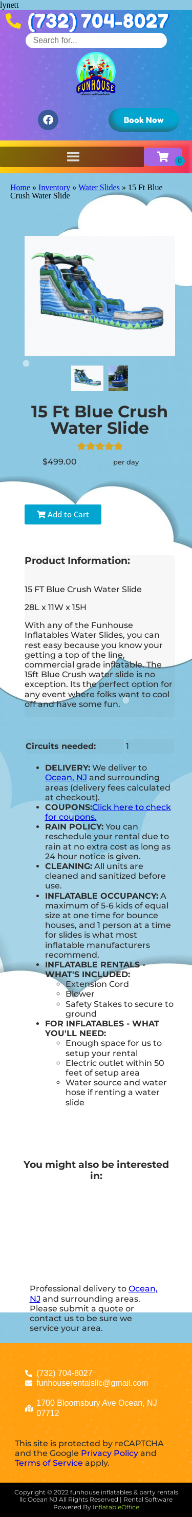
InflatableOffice (116, 1507)
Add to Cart (63, 514)
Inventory (54, 187)
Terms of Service (49, 1463)
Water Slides (99, 187)
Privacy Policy (109, 1453)
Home (20, 187)
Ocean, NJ (66, 777)
